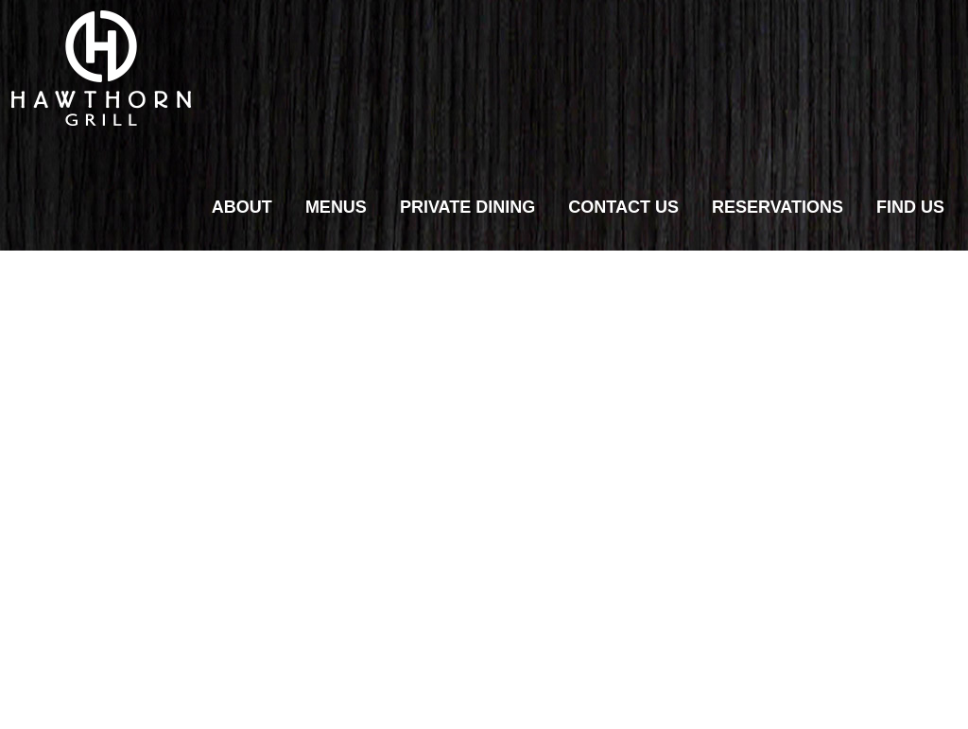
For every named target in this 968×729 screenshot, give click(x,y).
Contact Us (623, 207)
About (242, 207)
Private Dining (467, 207)
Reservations (777, 207)
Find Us (910, 207)
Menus (336, 207)
